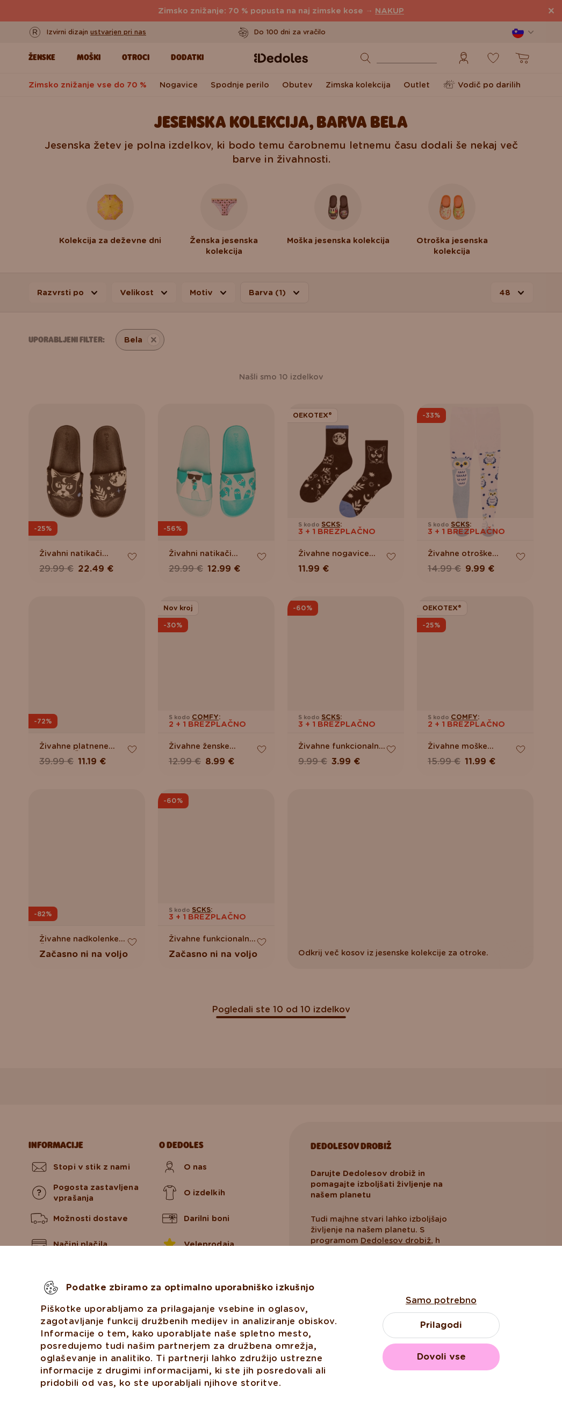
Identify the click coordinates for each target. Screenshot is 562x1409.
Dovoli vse (441, 1357)
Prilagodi (441, 1325)
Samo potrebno (441, 1300)
